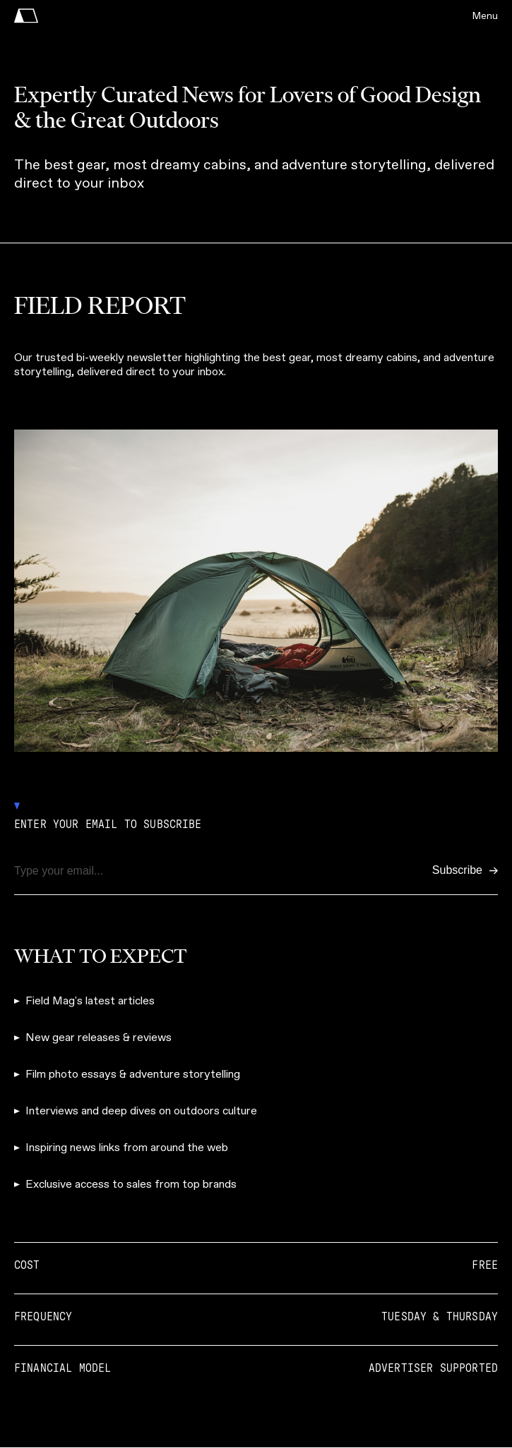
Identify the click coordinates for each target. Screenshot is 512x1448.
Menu (485, 16)
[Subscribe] (465, 871)
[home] (26, 15)
